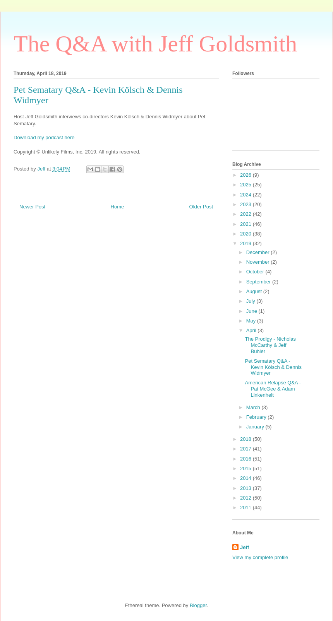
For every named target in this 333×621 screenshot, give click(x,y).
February (257, 417)
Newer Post (32, 207)
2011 (246, 507)
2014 (246, 478)
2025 (246, 185)
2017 (246, 449)
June (252, 311)
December (258, 252)
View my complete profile (260, 557)
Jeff (244, 547)
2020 (246, 234)
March (254, 407)
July (251, 301)
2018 (246, 439)
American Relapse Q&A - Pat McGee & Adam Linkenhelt (273, 389)
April (252, 330)
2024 (246, 195)
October (256, 272)
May (251, 321)
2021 (246, 224)
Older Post (201, 207)
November (258, 262)
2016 (246, 459)
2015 (246, 468)
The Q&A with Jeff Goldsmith (155, 43)
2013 (246, 488)
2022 (246, 214)
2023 (246, 204)
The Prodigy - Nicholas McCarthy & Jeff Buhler (270, 345)
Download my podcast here (44, 137)
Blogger (198, 605)
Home (117, 207)
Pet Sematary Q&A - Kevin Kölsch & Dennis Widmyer (273, 367)
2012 (246, 498)
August (254, 291)
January (256, 427)
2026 (246, 175)
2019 (246, 243)
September (259, 282)
